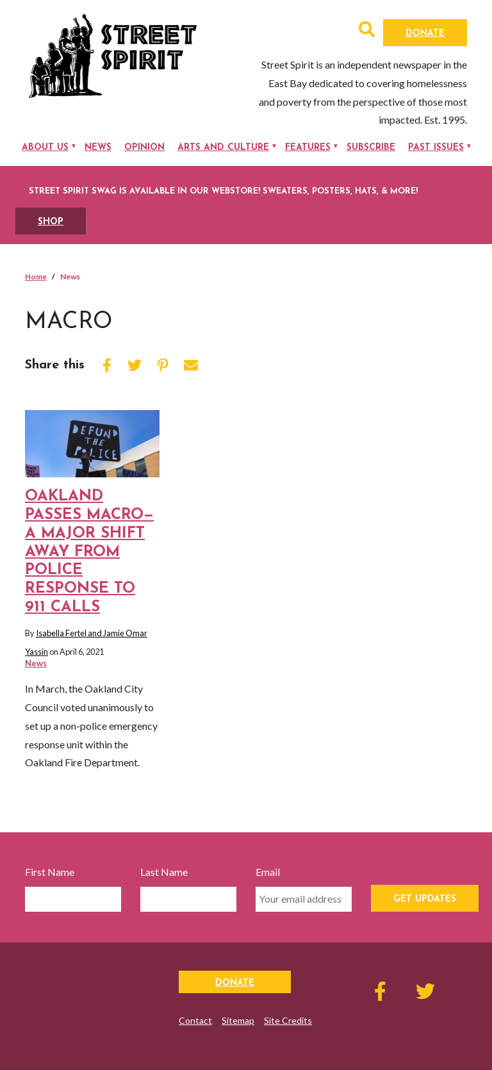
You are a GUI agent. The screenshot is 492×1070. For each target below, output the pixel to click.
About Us (45, 147)
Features (308, 147)
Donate (425, 33)
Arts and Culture (223, 147)
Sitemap (238, 1020)
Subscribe (371, 147)
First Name (49, 872)
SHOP (50, 222)
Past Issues (436, 147)
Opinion (144, 147)
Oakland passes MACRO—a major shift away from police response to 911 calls (89, 552)
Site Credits (288, 1020)
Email (268, 872)
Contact (195, 1020)
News (98, 147)
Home (36, 276)
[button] (366, 31)
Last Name (164, 872)
